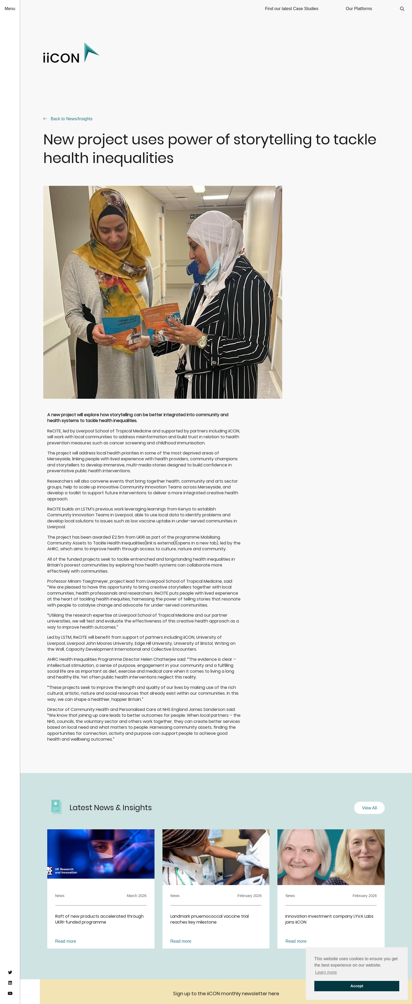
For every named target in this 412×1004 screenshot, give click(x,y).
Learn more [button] (326, 972)
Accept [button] (356, 986)
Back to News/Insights (68, 119)
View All (369, 808)
